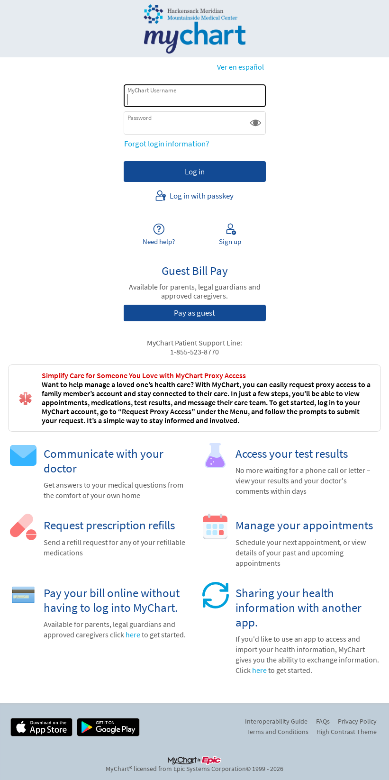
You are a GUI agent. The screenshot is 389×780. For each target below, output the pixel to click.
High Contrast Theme (347, 731)
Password (139, 118)
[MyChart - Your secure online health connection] (195, 29)
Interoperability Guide (276, 721)
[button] (255, 123)
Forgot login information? (166, 143)
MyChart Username (151, 90)
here (133, 634)
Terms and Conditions (277, 731)
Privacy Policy (357, 721)
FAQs (323, 721)
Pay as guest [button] (194, 313)
